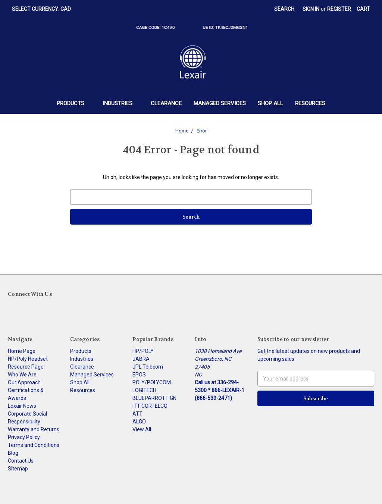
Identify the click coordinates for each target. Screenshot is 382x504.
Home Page (21, 351)
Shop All (270, 103)
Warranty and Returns (33, 429)
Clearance (166, 103)
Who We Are (22, 375)
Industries (121, 103)
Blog (13, 453)
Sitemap (18, 469)
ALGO (139, 422)
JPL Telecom (147, 367)
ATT (137, 414)
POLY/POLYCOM (151, 382)
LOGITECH (144, 390)
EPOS (139, 375)
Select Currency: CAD (44, 9)
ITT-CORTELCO (149, 406)
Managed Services (220, 103)
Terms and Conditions (33, 445)
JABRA (141, 359)
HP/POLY (143, 351)
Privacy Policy (24, 437)
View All (141, 429)
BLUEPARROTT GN (154, 398)
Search (284, 9)
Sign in (311, 9)
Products (74, 103)
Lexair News (22, 406)
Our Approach (24, 382)
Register (339, 9)
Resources (310, 103)
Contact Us (21, 461)
